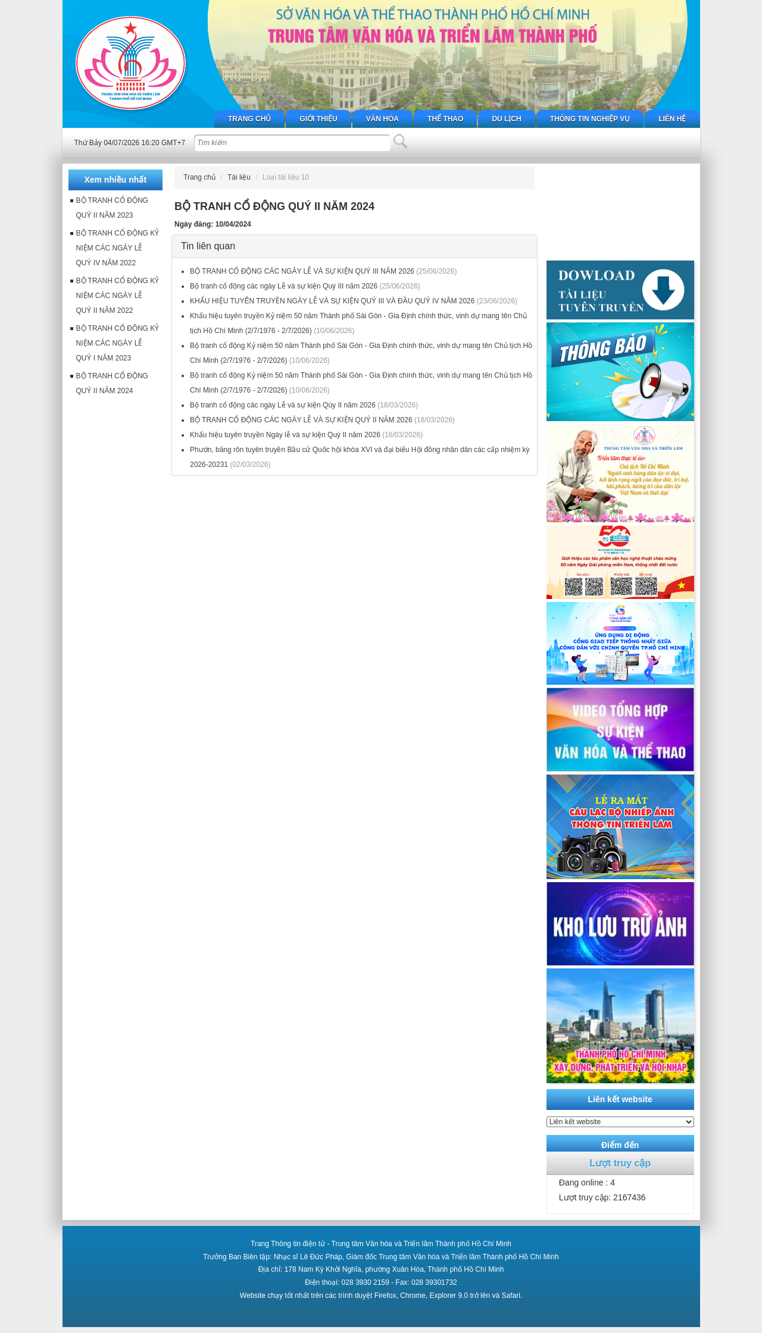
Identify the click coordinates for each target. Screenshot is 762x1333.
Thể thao (445, 119)
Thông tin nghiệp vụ (590, 119)
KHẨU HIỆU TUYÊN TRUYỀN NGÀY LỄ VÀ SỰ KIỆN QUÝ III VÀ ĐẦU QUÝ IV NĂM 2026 (332, 301)
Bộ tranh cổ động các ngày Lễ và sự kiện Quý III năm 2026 (283, 286)
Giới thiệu (318, 119)
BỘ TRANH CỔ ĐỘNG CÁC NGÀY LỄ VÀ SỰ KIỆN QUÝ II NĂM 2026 (301, 420)
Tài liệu (239, 177)
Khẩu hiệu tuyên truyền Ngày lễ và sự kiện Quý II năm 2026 (285, 435)
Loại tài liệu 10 (286, 177)
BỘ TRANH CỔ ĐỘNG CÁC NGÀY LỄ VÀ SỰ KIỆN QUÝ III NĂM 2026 (302, 271)
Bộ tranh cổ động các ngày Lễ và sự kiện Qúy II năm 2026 (283, 405)
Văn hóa (382, 119)
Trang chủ (249, 119)
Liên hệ (672, 119)
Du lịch (506, 119)
